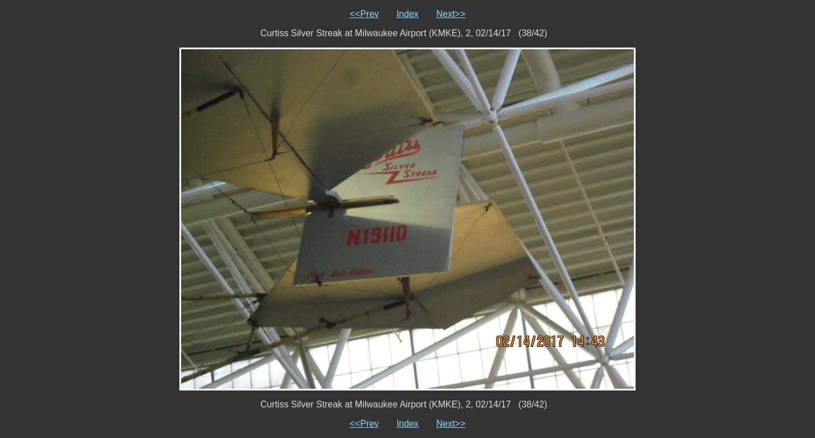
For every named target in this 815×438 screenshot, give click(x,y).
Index (407, 14)
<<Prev (364, 14)
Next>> (451, 14)
